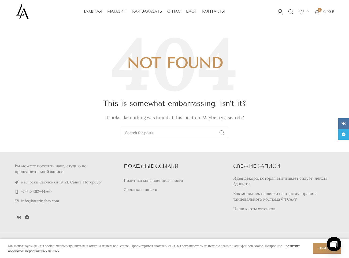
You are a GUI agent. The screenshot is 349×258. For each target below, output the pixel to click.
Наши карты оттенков (254, 209)
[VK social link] (19, 218)
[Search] (290, 12)
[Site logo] (23, 11)
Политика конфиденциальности (153, 181)
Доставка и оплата (140, 190)
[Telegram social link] (27, 218)
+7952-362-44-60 (36, 192)
